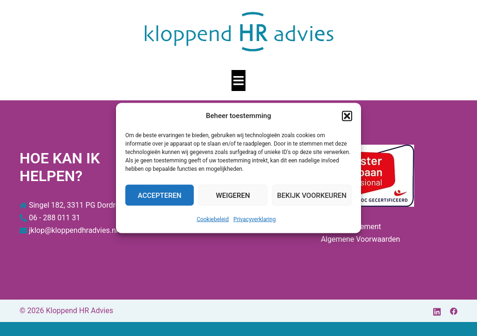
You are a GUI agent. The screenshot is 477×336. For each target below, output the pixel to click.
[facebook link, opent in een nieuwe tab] (453, 310)
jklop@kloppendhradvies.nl (73, 230)
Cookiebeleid (213, 219)
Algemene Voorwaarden (360, 239)
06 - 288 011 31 (54, 217)
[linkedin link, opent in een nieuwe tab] (437, 310)
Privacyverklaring (254, 219)
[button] (347, 115)
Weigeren (233, 195)
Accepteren (160, 195)
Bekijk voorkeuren (312, 195)
